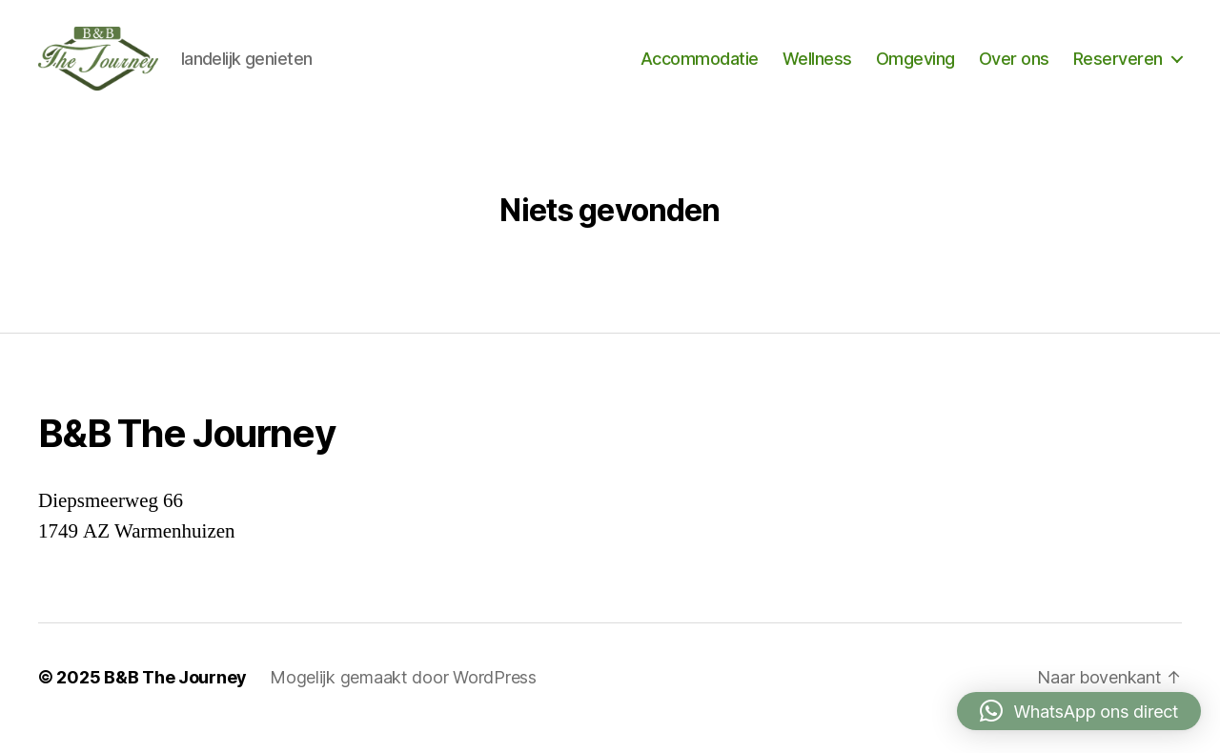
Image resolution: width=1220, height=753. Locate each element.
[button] (1079, 711)
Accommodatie (699, 69)
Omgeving (915, 69)
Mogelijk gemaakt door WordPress (403, 699)
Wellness (817, 69)
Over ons (1014, 69)
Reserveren (1118, 69)
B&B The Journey (175, 699)
